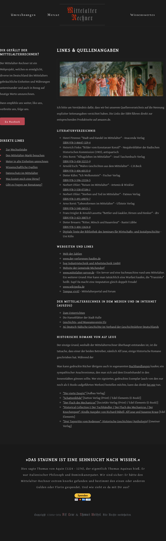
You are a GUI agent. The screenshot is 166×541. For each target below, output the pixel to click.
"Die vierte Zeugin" (74, 393)
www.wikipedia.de (73, 286)
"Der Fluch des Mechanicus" (79, 402)
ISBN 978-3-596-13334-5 (76, 180)
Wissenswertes (142, 14)
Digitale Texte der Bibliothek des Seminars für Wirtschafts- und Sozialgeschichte (111, 231)
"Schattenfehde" (73, 398)
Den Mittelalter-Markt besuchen (25, 155)
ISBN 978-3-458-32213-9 (76, 161)
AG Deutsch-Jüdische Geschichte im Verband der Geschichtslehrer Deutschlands (111, 327)
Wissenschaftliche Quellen (22, 167)
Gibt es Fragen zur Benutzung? (24, 184)
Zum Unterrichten (74, 313)
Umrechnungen (23, 14)
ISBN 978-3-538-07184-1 (76, 189)
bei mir (151, 385)
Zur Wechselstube (16, 149)
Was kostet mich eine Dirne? (23, 179)
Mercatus (55, 14)
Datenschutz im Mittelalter (22, 173)
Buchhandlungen (139, 366)
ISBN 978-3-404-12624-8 (76, 227)
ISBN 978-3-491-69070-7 (76, 199)
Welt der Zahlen (72, 254)
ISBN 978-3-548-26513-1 (76, 208)
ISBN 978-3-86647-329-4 (76, 142)
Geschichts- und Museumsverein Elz (84, 322)
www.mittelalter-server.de (78, 272)
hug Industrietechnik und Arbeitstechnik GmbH (92, 263)
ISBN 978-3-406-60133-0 (76, 170)
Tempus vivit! (71, 291)
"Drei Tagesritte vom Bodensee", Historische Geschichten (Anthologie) (105, 421)
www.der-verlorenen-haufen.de (82, 258)
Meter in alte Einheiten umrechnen (27, 161)
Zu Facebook (12, 121)
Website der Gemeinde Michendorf (83, 268)
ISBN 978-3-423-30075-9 (76, 217)
